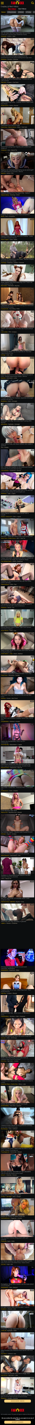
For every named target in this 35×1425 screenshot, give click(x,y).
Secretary (12, 1016)
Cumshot (18, 1105)
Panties (8, 698)
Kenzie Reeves (5, 630)
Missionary (11, 675)
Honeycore (4, 150)
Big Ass (18, 901)
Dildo (14, 516)
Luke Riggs (9, 1196)
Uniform (9, 36)
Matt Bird (12, 901)
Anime (11, 105)
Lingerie (13, 493)
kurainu (3, 516)
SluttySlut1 (4, 1309)
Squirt (9, 1241)
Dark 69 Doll (4, 1375)
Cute (7, 355)
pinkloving (3, 1241)
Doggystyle (14, 1218)
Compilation (12, 216)
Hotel (17, 1016)
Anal (8, 150)
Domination (9, 378)
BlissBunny (4, 401)
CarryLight (3, 36)
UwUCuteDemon (5, 1218)
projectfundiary (5, 1016)
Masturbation (13, 744)
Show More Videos (17, 1401)
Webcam (15, 1287)
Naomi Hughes (5, 239)
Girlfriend (14, 1128)
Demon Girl (9, 516)
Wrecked (3, 834)
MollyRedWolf (4, 970)
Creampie (15, 59)
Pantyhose (10, 262)
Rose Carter (4, 285)
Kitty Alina (3, 82)
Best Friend (15, 698)
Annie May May (5, 744)
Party (10, 1128)
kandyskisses (4, 790)
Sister (11, 239)
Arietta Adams (5, 653)
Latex (24, 1084)
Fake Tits (22, 538)
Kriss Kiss (3, 1061)
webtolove (4, 59)
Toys (15, 584)
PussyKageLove (5, 1152)
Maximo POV (4, 812)
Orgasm (8, 834)
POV (12, 173)
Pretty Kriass (4, 675)
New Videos (12, 9)
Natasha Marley (5, 195)
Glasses (8, 923)
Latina (15, 378)
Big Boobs (11, 424)
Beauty (9, 607)
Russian (16, 105)
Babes (19, 127)
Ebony (20, 1084)
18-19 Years (14, 1038)
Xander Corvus (12, 538)
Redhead (20, 653)
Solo (19, 855)
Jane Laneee (4, 332)
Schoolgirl (14, 401)
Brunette (9, 59)
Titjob (8, 1264)
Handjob (6, 447)
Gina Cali (3, 1038)
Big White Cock (13, 812)
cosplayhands (4, 308)
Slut (2, 447)
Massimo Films (5, 767)
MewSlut (3, 173)
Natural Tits (14, 150)
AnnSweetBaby (5, 1105)
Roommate (12, 12)
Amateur (9, 82)
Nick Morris (4, 1353)
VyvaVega (3, 262)
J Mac (11, 653)
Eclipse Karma (5, 105)
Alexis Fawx (4, 538)
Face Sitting (12, 308)
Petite (18, 308)
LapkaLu (3, 923)
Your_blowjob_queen (6, 561)
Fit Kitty (3, 1196)
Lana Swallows (5, 470)
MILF (18, 538)
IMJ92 (2, 216)
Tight (8, 493)
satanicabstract (5, 584)
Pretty (29, 12)
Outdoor (16, 262)
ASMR (14, 561)
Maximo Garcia (12, 127)
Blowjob (19, 812)
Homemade (13, 1152)
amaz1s (3, 1175)
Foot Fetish (15, 82)
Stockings (12, 195)
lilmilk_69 (3, 1330)
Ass (13, 607)
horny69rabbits (5, 721)
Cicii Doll (3, 1264)
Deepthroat (13, 470)
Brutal (15, 653)
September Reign (5, 1084)
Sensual (19, 470)
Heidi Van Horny (5, 901)
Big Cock (17, 285)
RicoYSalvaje (4, 1128)
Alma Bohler (4, 424)
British (21, 12)
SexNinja (3, 698)
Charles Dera (14, 1084)
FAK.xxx (17, 3)
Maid (13, 36)
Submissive (13, 767)
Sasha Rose (4, 127)
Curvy (22, 901)
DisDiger (3, 355)
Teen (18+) (13, 1105)
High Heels (24, 127)
